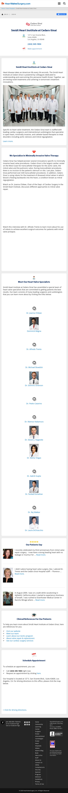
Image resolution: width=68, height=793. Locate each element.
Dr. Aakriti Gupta (34, 476)
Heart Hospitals (10, 8)
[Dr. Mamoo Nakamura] (34, 419)
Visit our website (13, 631)
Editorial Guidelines (38, 778)
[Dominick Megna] (34, 323)
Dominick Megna (34, 331)
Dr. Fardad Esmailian (34, 494)
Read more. (41, 555)
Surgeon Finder (38, 733)
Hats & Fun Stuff (38, 756)
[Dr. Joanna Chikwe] (34, 310)
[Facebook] (62, 14)
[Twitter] (27, 722)
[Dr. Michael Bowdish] (34, 364)
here (39, 673)
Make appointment (35, 49)
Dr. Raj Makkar (34, 512)
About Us (38, 760)
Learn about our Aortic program (19, 636)
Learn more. (8, 141)
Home (3, 8)
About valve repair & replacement (20, 638)
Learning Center (38, 728)
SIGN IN (14, 14)
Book (36, 753)
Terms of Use (39, 784)
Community (39, 724)
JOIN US (5, 14)
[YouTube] (29, 722)
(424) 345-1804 (34, 44)
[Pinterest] (29, 724)
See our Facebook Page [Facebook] (13, 725)
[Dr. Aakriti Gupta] (34, 473)
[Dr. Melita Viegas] (34, 450)
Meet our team (12, 633)
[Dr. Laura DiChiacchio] (34, 522)
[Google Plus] (25, 724)
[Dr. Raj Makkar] (34, 509)
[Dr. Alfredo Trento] (34, 346)
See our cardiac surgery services (19, 640)
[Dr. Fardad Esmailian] (34, 486)
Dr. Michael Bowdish (34, 367)
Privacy (37, 782)
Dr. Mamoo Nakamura (34, 421)
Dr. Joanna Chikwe (34, 313)
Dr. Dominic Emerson (34, 385)
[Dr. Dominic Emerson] (34, 377)
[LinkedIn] (27, 724)
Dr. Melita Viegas (34, 458)
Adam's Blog (39, 751)
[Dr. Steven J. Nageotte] (34, 432)
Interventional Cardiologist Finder (40, 738)
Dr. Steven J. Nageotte (34, 440)
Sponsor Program (38, 773)
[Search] (65, 3)
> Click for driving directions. (15, 710)
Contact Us (38, 762)
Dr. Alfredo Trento (34, 349)
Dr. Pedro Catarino (34, 403)
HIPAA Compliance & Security (39, 767)
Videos (37, 748)
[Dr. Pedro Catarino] (34, 400)
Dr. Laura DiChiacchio (34, 530)
